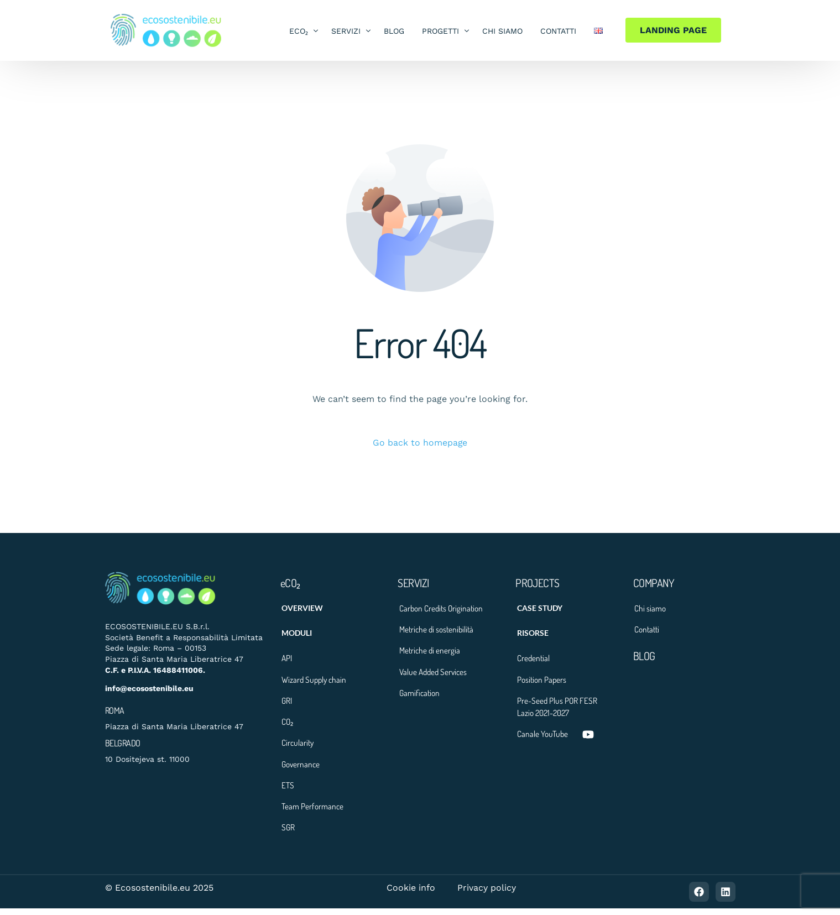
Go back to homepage (420, 442)
